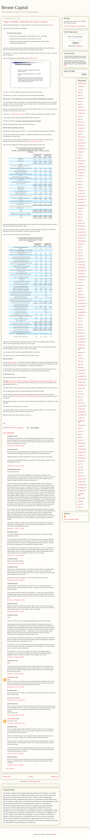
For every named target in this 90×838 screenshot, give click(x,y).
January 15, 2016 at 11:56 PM (15, 753)
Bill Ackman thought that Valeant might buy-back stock (28, 396)
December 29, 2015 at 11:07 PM (16, 723)
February (80, 125)
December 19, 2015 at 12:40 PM (16, 600)
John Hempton (11, 718)
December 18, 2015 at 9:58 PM (15, 563)
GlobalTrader (11, 677)
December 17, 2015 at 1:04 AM (15, 446)
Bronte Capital (15, 7)
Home (31, 776)
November (81, 83)
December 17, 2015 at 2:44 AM (15, 555)
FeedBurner (79, 46)
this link (51, 25)
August (80, 131)
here (65, 65)
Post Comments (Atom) (34, 781)
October (80, 86)
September (81, 149)
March (80, 107)
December (81, 110)
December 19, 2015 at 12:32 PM (16, 580)
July (79, 155)
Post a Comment (9, 768)
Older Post (54, 776)
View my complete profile (71, 519)
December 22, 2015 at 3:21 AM (15, 673)
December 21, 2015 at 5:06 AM (15, 611)
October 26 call (33, 58)
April (79, 95)
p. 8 (16, 384)
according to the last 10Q (17, 114)
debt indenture (12, 362)
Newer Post (7, 776)
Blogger (54, 834)
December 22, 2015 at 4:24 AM (15, 687)
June (79, 89)
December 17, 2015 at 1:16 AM (15, 528)
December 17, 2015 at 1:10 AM (15, 466)
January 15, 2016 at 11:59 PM (15, 765)
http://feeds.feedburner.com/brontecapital (75, 26)
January (80, 140)
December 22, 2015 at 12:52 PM (16, 700)
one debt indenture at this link (34, 141)
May (79, 92)
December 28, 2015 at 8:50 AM (15, 715)
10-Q (33, 139)
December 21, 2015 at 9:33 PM (15, 657)
